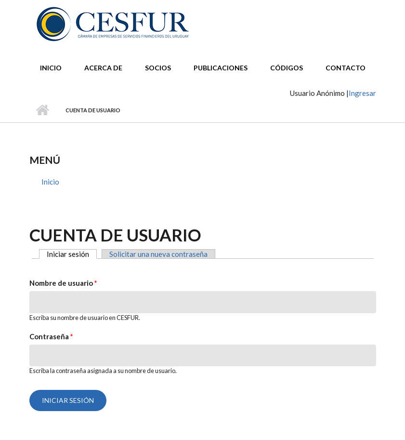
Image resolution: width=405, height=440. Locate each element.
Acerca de (103, 68)
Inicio (51, 68)
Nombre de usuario (63, 283)
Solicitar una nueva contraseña (158, 254)
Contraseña (51, 336)
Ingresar (362, 93)
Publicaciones (221, 68)
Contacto (346, 68)
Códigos (286, 68)
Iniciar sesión (72, 254)
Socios (158, 68)
